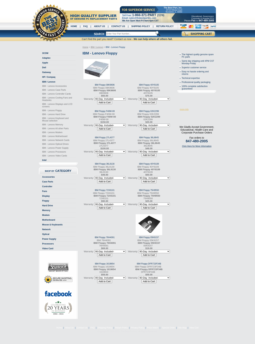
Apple (45, 63)
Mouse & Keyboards (52, 224)
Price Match (152, 327)
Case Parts (47, 181)
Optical (45, 234)
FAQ (85, 26)
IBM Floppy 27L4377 (105, 137)
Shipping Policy (140, 26)
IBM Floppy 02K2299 (149, 111)
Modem (46, 215)
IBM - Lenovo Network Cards (55, 140)
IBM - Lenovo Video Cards (54, 155)
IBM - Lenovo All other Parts (55, 128)
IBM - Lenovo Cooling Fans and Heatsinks (57, 99)
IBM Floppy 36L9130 (105, 164)
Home (74, 26)
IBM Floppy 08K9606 (105, 85)
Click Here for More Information (197, 146)
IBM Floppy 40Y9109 (149, 164)
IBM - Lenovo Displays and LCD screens (57, 105)
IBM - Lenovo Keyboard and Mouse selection (55, 119)
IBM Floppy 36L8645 (149, 137)
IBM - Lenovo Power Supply (55, 148)
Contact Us (118, 26)
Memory (46, 210)
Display (46, 196)
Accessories (48, 177)
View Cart (194, 327)
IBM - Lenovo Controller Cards (56, 94)
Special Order (168, 327)
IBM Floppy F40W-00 (105, 111)
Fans (44, 191)
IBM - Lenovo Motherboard (54, 136)
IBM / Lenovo (48, 82)
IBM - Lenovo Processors (54, 152)
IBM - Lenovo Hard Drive (54, 114)
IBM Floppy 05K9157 (149, 237)
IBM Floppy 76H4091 (105, 237)
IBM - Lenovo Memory (52, 124)
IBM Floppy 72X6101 (105, 190)
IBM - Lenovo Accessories (54, 86)
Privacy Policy (137, 327)
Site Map (182, 327)
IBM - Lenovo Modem (52, 132)
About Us (99, 26)
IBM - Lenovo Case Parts (54, 90)
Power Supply (49, 239)
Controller (47, 186)
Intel (44, 160)
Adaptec (46, 58)
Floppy (45, 201)
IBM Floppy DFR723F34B (149, 264)
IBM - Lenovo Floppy (52, 110)
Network (46, 229)
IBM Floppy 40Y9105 (149, 85)
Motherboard (48, 220)
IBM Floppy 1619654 (105, 264)
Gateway (46, 72)
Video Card (47, 248)
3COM (45, 53)
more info (184, 109)
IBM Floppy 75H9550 (149, 190)
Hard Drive (47, 205)
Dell (44, 67)
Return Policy (165, 26)
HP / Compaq (48, 77)
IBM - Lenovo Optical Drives (55, 144)
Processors (48, 244)
